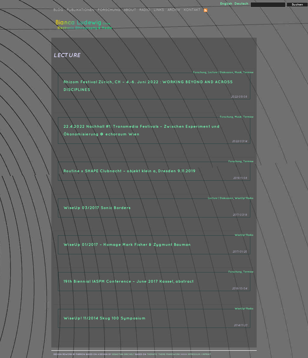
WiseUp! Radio (244, 198)
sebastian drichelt (123, 354)
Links (159, 10)
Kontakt (192, 10)
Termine (248, 72)
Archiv (173, 10)
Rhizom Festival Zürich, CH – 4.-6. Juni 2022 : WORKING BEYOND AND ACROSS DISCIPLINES (148, 86)
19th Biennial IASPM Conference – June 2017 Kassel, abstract (129, 281)
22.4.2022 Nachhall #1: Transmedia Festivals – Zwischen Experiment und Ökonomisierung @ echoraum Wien (142, 130)
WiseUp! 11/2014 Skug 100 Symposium (105, 318)
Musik (238, 72)
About (130, 10)
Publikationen (80, 10)
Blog (58, 10)
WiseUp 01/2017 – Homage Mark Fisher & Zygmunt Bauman (127, 245)
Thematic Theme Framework (163, 354)
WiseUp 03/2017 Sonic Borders (97, 208)
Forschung (109, 10)
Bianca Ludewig (84, 26)
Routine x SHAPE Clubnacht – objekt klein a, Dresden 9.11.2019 (130, 171)
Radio (144, 10)
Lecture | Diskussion (220, 72)
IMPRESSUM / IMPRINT (199, 354)
